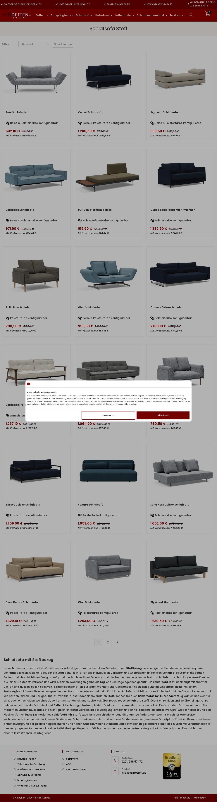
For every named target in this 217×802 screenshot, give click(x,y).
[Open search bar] (191, 14)
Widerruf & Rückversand (31, 785)
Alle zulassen (163, 415)
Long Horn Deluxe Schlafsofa (169, 504)
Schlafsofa (166, 677)
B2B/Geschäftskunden (31, 769)
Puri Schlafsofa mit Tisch (95, 210)
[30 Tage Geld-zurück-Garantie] (2, 4)
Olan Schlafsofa (89, 602)
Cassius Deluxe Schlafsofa (168, 307)
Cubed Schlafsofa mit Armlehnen (172, 210)
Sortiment (72, 759)
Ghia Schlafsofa (89, 307)
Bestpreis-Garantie (118, 4)
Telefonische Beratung (31, 764)
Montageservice (27, 780)
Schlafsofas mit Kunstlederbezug (160, 696)
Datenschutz (182, 797)
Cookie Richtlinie (76, 769)
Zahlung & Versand (29, 775)
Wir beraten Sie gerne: (202, 2)
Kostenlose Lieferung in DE (74, 4)
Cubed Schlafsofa (90, 112)
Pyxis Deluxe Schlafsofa (22, 602)
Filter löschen (63, 44)
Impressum (199, 797)
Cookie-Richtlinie (67, 404)
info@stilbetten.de (133, 773)
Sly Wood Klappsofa (164, 602)
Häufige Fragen (26, 759)
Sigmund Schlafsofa (164, 112)
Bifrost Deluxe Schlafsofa (23, 504)
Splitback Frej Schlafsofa (23, 405)
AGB (68, 764)
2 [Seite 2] (108, 642)
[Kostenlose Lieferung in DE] (57, 4)
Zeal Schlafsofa (16, 112)
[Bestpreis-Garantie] (105, 4)
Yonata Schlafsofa (91, 504)
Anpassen (108, 415)
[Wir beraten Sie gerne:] (188, 4)
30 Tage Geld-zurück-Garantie (23, 4)
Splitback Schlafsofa (20, 210)
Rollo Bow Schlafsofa (20, 307)
